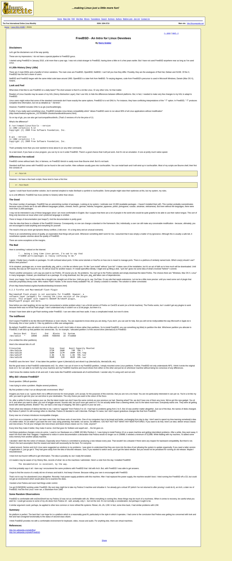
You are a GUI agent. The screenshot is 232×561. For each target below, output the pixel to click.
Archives (111, 19)
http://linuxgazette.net (195, 23)
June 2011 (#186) (18, 27)
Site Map (79, 19)
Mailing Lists (128, 19)
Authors (119, 19)
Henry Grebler (104, 43)
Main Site (66, 19)
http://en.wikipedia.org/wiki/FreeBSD (24, 545)
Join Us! (137, 19)
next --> (175, 33)
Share (104, 553)
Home (59, 19)
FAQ (73, 19)
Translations (95, 19)
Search (104, 19)
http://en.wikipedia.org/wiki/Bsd (22, 543)
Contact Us (145, 19)
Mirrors (86, 19)
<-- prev (167, 33)
